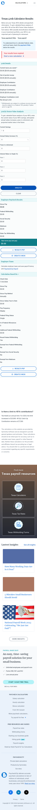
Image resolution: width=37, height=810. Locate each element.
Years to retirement (7, 145)
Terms (22, 799)
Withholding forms (18, 732)
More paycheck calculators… (18, 714)
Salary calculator (18, 698)
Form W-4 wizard (18, 710)
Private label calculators (18, 761)
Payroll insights (18, 743)
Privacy (15, 799)
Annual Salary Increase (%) (10, 136)
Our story (18, 769)
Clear (18, 194)
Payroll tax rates (18, 728)
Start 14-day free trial (18, 682)
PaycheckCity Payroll (11, 269)
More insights (18, 639)
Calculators (21, 3)
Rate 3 (3, 176)
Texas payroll (22, 38)
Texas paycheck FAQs (8, 38)
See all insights (30, 545)
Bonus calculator (18, 706)
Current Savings (6, 127)
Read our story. (30, 783)
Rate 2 (3, 167)
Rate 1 (3, 157)
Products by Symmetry (18, 765)
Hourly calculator (18, 702)
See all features (10, 686)
